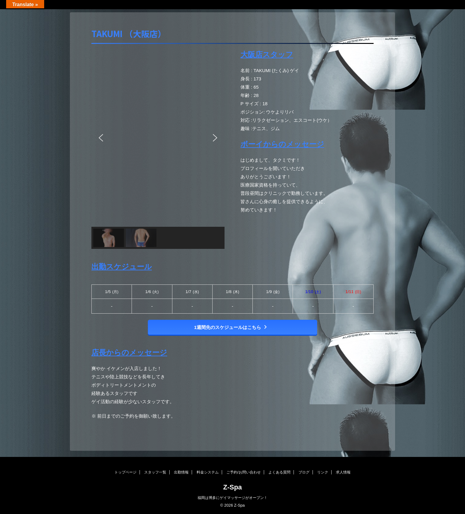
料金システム (208, 472)
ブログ (303, 472)
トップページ (125, 472)
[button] (101, 138)
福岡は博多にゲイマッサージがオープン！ (232, 498)
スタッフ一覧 (155, 472)
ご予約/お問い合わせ (243, 472)
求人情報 (343, 472)
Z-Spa (232, 487)
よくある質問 (279, 472)
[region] (158, 149)
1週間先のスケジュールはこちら (231, 327)
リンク (322, 472)
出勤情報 (181, 472)
